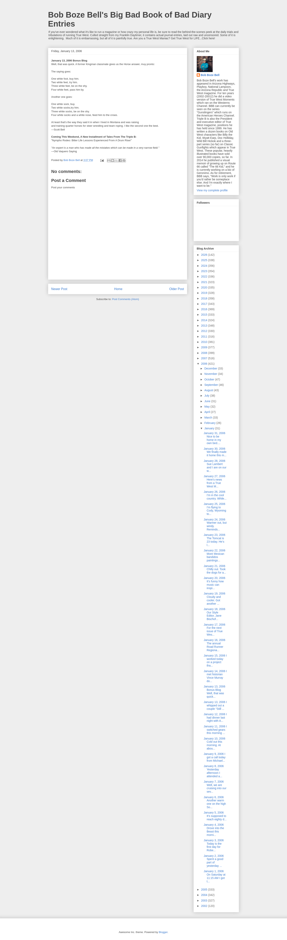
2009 (204, 347)
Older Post (176, 289)
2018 (204, 298)
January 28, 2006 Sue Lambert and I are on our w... (215, 465)
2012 (204, 331)
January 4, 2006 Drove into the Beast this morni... (214, 829)
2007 (204, 358)
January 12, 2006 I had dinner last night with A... (215, 718)
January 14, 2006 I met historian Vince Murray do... (215, 676)
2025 (204, 260)
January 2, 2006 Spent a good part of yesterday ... (214, 860)
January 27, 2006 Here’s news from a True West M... (214, 481)
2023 (204, 271)
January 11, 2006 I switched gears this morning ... (215, 730)
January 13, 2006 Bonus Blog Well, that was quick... (214, 691)
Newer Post (59, 289)
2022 (204, 276)
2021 (204, 282)
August (209, 390)
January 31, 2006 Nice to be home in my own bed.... (214, 438)
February (210, 423)
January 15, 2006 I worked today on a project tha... (215, 660)
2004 (204, 895)
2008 (204, 352)
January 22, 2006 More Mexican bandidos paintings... (214, 555)
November (211, 373)
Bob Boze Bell (210, 75)
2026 (204, 254)
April (207, 412)
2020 (204, 287)
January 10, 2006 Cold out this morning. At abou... (214, 743)
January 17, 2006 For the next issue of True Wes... (214, 629)
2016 (204, 309)
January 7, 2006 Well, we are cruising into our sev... (215, 786)
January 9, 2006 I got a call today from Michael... (214, 757)
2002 (204, 905)
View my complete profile (212, 190)
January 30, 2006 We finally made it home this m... (215, 452)
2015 (204, 314)
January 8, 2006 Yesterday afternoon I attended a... (214, 771)
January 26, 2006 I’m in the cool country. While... (215, 495)
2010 (204, 342)
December (211, 368)
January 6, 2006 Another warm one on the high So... (215, 802)
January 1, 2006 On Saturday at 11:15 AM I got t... (214, 876)
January (209, 428)
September (211, 384)
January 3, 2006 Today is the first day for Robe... (214, 845)
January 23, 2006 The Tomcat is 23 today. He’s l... (214, 539)
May (207, 406)
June (207, 401)
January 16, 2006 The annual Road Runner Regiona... (214, 645)
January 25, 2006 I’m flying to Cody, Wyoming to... (215, 508)
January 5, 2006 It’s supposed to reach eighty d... (215, 816)
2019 (204, 292)
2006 (204, 363)
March (208, 417)
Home (118, 289)
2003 (204, 900)
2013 (204, 325)
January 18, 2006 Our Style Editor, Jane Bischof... (214, 614)
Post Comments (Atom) (125, 299)
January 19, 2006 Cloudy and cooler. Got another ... (214, 598)
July (207, 395)
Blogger (163, 932)
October (209, 379)
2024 (204, 265)
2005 (204, 889)
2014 (204, 320)
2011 (204, 336)
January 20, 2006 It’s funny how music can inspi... (214, 582)
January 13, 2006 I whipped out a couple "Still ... (215, 705)
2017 (204, 303)
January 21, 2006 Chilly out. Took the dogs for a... (215, 569)
